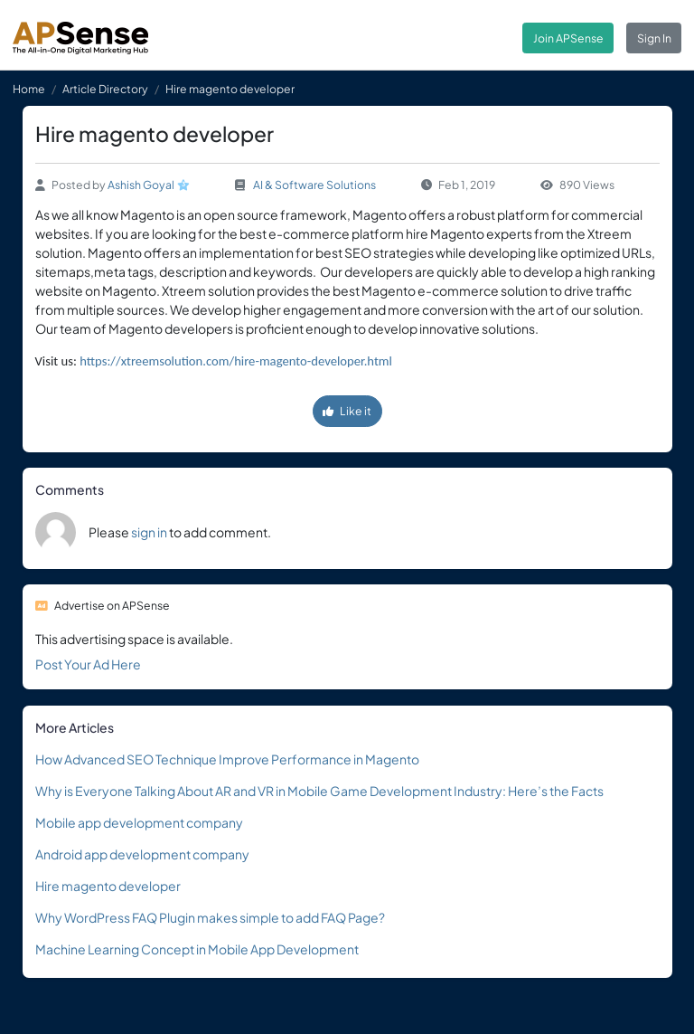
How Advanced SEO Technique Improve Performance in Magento (227, 759)
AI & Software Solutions (314, 184)
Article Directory (105, 88)
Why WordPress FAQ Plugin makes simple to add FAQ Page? (210, 917)
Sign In (654, 38)
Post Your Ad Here (88, 664)
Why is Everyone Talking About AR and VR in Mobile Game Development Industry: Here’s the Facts (319, 791)
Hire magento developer (108, 885)
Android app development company (142, 854)
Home (29, 88)
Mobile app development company (139, 822)
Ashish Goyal (141, 184)
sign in (149, 532)
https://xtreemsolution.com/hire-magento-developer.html (236, 361)
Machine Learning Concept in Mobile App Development (197, 949)
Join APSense (568, 38)
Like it (347, 410)
